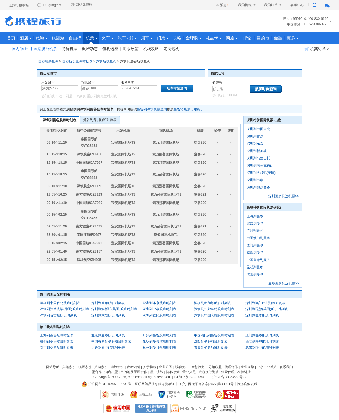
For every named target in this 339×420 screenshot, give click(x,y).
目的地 (291, 37)
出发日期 (127, 83)
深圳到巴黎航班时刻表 (159, 309)
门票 (181, 37)
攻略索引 (133, 367)
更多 (324, 37)
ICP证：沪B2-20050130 (191, 377)
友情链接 (244, 372)
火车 (120, 37)
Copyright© (101, 377)
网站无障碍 (81, 5)
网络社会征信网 (173, 394)
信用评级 (117, 395)
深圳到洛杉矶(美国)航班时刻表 (114, 309)
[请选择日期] (139, 88)
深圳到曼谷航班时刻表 (59, 120)
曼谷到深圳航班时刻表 (100, 120)
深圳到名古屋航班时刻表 (58, 315)
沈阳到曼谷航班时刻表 (211, 341)
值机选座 (110, 48)
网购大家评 (188, 408)
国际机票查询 (48, 61)
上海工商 (145, 395)
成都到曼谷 (255, 253)
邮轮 (274, 37)
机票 (102, 39)
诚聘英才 (181, 367)
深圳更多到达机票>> (283, 196)
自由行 (83, 37)
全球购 (216, 37)
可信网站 (226, 394)
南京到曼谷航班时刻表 (56, 348)
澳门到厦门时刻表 (72, 96)
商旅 (258, 37)
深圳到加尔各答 (258, 187)
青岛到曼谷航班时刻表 (211, 348)
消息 (224, 5)
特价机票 (69, 48)
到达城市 (88, 83)
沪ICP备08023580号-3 (229, 377)
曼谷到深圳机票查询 (152, 109)
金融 (308, 37)
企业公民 (165, 367)
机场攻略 (151, 48)
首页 (12, 37)
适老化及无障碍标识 (223, 408)
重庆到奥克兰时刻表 (102, 96)
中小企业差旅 (267, 367)
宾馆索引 (69, 367)
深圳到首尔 (255, 136)
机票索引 (85, 367)
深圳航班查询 (106, 61)
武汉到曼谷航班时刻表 (262, 348)
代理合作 (231, 367)
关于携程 (149, 367)
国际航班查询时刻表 (77, 61)
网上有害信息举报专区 (151, 408)
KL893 (234, 95)
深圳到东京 (255, 144)
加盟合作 (95, 372)
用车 (163, 37)
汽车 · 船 (141, 37)
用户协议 (156, 372)
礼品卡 (238, 37)
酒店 (28, 37)
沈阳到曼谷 (255, 274)
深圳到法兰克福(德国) (262, 165)
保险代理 (228, 372)
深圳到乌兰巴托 (258, 158)
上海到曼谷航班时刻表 (56, 335)
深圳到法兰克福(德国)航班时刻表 (64, 309)
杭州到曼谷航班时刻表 (159, 348)
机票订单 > (316, 49)
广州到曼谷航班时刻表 (159, 335)
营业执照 (189, 372)
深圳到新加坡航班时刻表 (212, 303)
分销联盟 (215, 367)
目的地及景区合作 (133, 372)
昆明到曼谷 (255, 267)
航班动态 (90, 48)
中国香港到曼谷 (258, 260)
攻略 (198, 37)
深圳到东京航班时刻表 (159, 303)
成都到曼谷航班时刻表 (56, 341)
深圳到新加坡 (257, 151)
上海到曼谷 (255, 216)
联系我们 (286, 367)
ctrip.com (135, 377)
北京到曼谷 (255, 224)
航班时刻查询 (266, 89)
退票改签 (131, 48)
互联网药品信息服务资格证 (155, 384)
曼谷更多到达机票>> (283, 283)
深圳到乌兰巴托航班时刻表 (265, 303)
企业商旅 (247, 367)
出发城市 (48, 83)
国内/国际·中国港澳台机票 (34, 48)
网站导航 (52, 367)
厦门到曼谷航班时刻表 (262, 335)
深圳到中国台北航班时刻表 (60, 303)
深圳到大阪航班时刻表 (108, 315)
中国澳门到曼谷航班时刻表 (214, 335)
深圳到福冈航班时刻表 (159, 315)
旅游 (46, 37)
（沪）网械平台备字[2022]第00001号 (206, 384)
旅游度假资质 (209, 372)
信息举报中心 (197, 394)
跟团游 (64, 37)
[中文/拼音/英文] (59, 88)
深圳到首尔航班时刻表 (108, 303)
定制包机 (171, 48)
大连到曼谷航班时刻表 (108, 348)
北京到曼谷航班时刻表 (108, 335)
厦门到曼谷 (255, 245)
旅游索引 (101, 367)
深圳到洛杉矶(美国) (261, 173)
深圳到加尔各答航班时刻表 (214, 309)
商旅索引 (117, 367)
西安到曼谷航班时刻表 (262, 341)
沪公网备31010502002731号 (106, 384)
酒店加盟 (111, 372)
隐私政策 (173, 372)
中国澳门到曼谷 (258, 238)
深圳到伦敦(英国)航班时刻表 (266, 309)
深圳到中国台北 (258, 129)
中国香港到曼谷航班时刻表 (111, 341)
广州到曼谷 (255, 231)
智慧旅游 (198, 367)
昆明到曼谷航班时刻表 (159, 341)
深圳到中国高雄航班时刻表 (214, 315)
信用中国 (117, 408)
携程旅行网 (33, 21)
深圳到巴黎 (255, 180)
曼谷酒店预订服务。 (189, 109)
